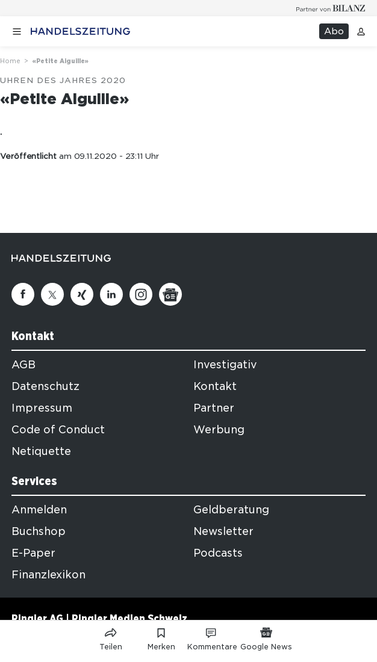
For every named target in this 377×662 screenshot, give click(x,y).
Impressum (41, 408)
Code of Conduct (58, 430)
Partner (213, 408)
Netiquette (41, 451)
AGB (23, 365)
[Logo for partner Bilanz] (331, 8)
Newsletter (223, 531)
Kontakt (215, 386)
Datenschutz (45, 386)
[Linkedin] (111, 294)
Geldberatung (231, 510)
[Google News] (170, 294)
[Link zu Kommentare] (212, 636)
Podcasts (218, 553)
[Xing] (81, 294)
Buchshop (38, 531)
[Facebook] (22, 294)
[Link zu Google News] (266, 636)
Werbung (219, 430)
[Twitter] (52, 294)
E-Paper (33, 553)
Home (10, 60)
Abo (334, 31)
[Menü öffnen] (17, 31)
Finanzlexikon (48, 575)
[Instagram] (140, 294)
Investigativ (225, 365)
